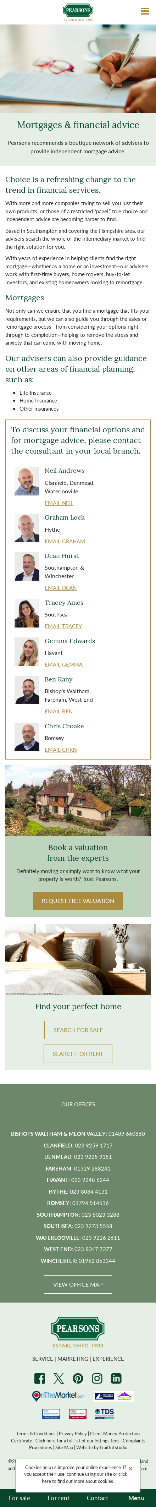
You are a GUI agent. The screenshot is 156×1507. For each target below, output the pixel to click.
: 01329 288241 (78, 1168)
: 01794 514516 (78, 1202)
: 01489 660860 (78, 1133)
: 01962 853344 (78, 1260)
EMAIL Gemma (64, 664)
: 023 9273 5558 (78, 1225)
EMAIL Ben (59, 711)
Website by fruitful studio (101, 1447)
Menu (136, 1498)
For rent (58, 1498)
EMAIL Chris (61, 749)
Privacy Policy (73, 1433)
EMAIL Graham (65, 541)
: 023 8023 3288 (78, 1214)
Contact (97, 1498)
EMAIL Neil (59, 502)
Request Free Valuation (78, 901)
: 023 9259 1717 (78, 1145)
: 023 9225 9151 (78, 1156)
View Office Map (78, 1284)
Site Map (64, 1447)
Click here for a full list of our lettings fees (77, 1440)
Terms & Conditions (36, 1433)
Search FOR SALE (78, 1030)
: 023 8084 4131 (78, 1191)
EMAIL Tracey (63, 626)
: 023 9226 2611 (78, 1237)
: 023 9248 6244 (78, 1179)
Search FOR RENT (78, 1054)
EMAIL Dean (61, 587)
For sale (19, 1498)
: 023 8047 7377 (78, 1249)
